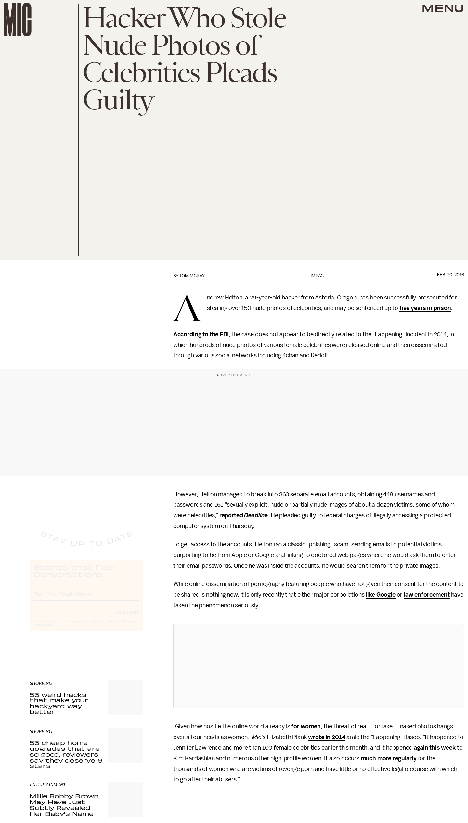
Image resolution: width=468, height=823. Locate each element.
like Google (380, 594)
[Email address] (86, 599)
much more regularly (389, 758)
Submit (127, 618)
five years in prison (425, 308)
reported (231, 515)
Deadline (256, 515)
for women (306, 726)
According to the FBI (201, 334)
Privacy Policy (42, 630)
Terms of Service (121, 627)
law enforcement (427, 594)
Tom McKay (192, 275)
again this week (435, 747)
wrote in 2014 (326, 737)
